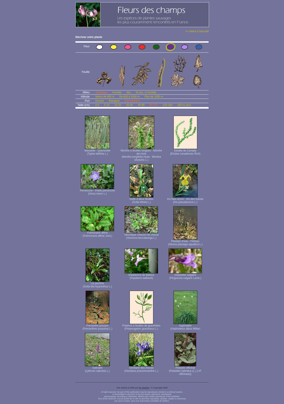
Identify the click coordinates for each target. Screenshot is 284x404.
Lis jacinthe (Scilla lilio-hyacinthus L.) (97, 283)
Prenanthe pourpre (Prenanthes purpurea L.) (97, 326)
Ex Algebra (144, 388)
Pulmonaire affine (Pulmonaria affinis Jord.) (97, 233)
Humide (116, 92)
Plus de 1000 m (153, 96)
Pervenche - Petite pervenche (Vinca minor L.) (97, 191)
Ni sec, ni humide (146, 92)
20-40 (129, 105)
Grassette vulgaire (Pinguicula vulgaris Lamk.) (185, 275)
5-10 (106, 105)
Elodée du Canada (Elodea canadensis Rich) (185, 151)
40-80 (141, 105)
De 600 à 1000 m (129, 96)
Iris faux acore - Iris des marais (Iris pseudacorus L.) (185, 199)
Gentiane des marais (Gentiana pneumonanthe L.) (141, 368)
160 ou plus (184, 105)
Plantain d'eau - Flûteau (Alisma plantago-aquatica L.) (185, 241)
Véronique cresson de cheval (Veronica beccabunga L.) (141, 235)
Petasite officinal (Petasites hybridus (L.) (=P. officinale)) (185, 370)
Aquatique (101, 92)
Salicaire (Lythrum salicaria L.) (97, 368)
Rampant (114, 100)
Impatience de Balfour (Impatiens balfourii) (141, 275)
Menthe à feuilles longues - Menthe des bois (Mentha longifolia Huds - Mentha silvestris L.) (141, 154)
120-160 (167, 105)
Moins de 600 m (104, 96)
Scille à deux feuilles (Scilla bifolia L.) (141, 199)
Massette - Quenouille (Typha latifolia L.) (97, 151)
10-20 (117, 105)
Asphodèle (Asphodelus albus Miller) (185, 326)
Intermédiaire (132, 100)
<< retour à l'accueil (197, 31)
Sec (128, 92)
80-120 (153, 105)
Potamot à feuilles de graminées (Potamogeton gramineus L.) (141, 326)
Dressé (99, 100)
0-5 (97, 105)
